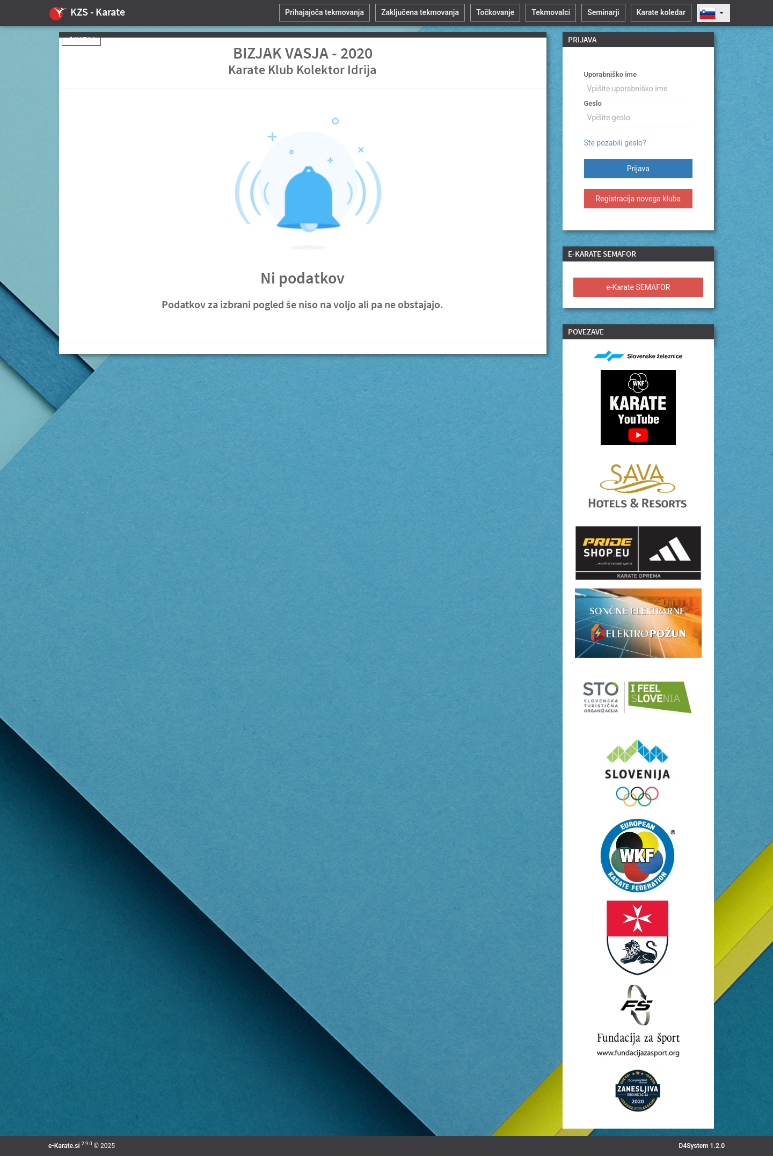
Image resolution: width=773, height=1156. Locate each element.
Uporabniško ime (610, 74)
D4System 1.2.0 (702, 1146)
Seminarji (603, 12)
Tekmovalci (550, 12)
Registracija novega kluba (638, 198)
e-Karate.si (64, 1146)
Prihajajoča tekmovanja (324, 12)
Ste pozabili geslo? (615, 143)
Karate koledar (661, 12)
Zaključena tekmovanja (420, 12)
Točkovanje (495, 12)
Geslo (593, 103)
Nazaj (81, 39)
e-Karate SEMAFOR (638, 287)
